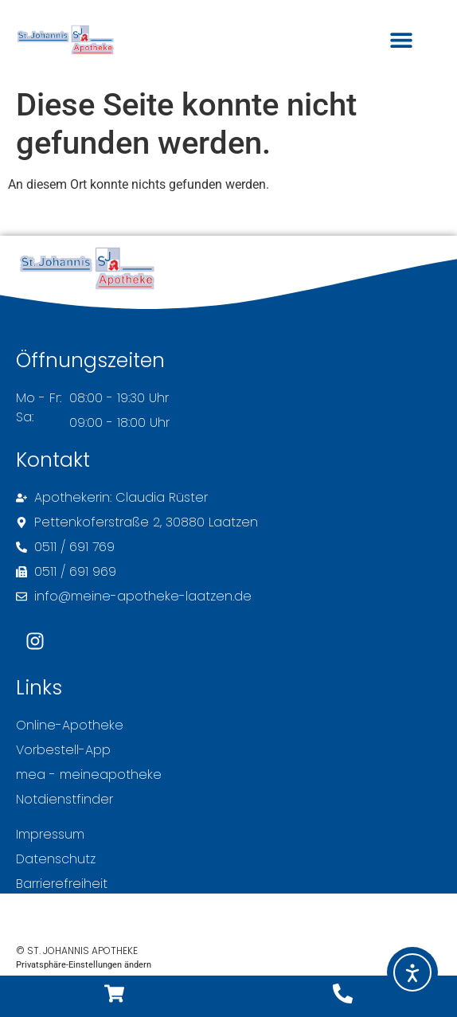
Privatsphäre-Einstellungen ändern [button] (83, 965)
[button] (401, 40)
